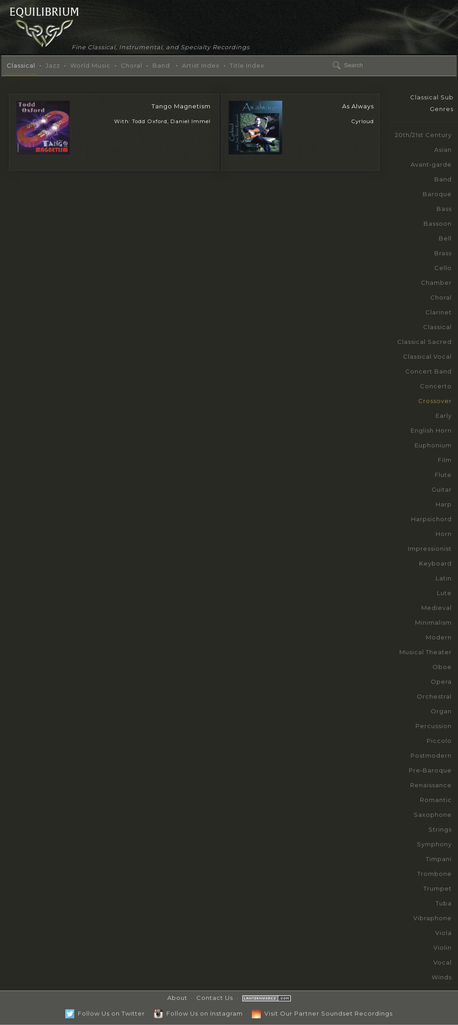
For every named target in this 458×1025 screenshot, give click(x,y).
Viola (443, 932)
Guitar (442, 489)
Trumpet (438, 888)
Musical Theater (425, 652)
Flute (443, 474)
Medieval (436, 607)
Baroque (437, 193)
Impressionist (430, 548)
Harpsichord (431, 519)
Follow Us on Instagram (198, 1013)
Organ (441, 711)
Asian (443, 149)
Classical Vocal (427, 356)
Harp (444, 504)
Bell (445, 238)
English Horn (431, 430)
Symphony (434, 844)
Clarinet (438, 312)
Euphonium (433, 445)
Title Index (247, 65)
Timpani (439, 858)
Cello (443, 267)
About (177, 997)
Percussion (434, 725)
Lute (444, 592)
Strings (440, 829)
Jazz (53, 65)
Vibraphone (432, 918)
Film (445, 459)
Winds (442, 977)
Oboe (442, 666)
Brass (443, 253)
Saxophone (433, 814)
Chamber (436, 282)
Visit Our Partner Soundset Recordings (322, 1013)
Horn (444, 533)
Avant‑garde (431, 164)
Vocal (442, 962)
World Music (90, 65)
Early (444, 415)
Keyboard (435, 563)
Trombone (434, 873)
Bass (444, 208)
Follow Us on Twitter (105, 1013)
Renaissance (431, 785)
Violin (442, 947)
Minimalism (433, 622)
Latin (444, 578)
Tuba (444, 903)
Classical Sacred (424, 341)
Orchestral (434, 696)
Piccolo (439, 740)
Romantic (436, 799)
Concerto (436, 386)
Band (161, 65)
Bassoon (438, 223)
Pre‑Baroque (430, 770)
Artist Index (201, 65)
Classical (21, 65)
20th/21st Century (423, 134)
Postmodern (431, 755)
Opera (441, 681)
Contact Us (214, 997)
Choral (131, 65)
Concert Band (428, 371)
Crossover (435, 400)
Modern (439, 637)
